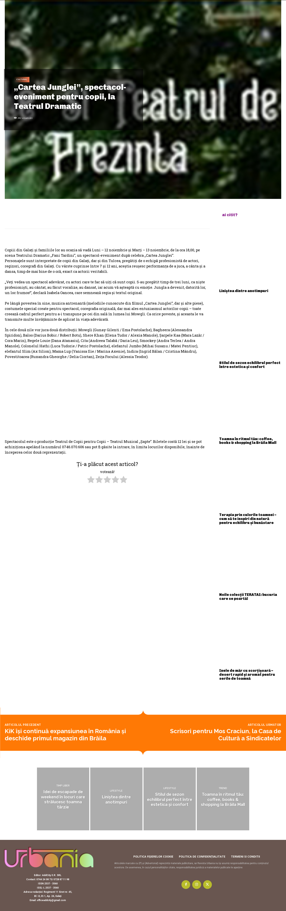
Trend (223, 789)
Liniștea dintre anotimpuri (243, 291)
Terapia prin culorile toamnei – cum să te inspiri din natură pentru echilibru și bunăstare (247, 519)
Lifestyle (116, 791)
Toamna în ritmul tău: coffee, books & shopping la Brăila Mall (247, 441)
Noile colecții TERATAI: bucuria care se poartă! (248, 596)
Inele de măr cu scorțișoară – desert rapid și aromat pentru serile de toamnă (247, 674)
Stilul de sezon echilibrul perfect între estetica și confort (249, 365)
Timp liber (63, 789)
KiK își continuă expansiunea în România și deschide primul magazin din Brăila (65, 735)
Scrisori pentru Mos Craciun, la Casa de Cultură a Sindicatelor (225, 735)
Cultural (21, 79)
